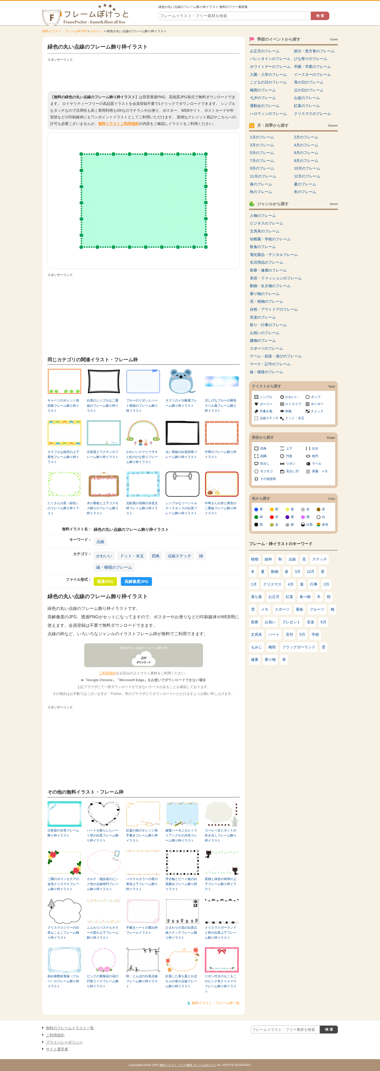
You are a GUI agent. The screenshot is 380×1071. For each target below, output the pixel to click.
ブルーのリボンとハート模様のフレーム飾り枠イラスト (142, 406)
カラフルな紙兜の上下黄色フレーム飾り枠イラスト (63, 457)
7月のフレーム (262, 160)
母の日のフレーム (309, 82)
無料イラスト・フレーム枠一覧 (216, 1003)
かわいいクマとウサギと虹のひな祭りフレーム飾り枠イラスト (142, 457)
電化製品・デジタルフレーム (274, 254)
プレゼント (291, 622)
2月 (327, 584)
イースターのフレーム (312, 74)
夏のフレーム (305, 184)
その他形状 (268, 479)
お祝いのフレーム (264, 333)
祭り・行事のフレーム (268, 325)
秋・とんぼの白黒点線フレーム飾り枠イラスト (142, 981)
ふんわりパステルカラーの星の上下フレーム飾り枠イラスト (102, 933)
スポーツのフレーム (266, 348)
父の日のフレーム (309, 90)
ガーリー (266, 404)
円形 (289, 456)
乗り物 (270, 659)
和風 (288, 411)
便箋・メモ (320, 471)
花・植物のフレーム (266, 301)
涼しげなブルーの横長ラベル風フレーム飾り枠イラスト (220, 406)
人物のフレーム (263, 215)
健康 (254, 659)
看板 (299, 609)
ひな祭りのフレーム (310, 59)
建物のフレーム (263, 340)
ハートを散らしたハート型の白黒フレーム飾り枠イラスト (102, 836)
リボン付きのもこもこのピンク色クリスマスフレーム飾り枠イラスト (220, 983)
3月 (298, 571)
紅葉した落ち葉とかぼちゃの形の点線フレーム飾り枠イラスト (181, 981)
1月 (254, 584)
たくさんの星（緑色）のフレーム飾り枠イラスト (63, 508)
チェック (317, 411)
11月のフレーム (263, 176)
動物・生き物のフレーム (270, 286)
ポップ (315, 397)
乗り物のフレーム (264, 294)
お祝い (270, 622)
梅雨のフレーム (263, 90)
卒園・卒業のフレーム (312, 66)
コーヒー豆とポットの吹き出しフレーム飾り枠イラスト (220, 836)
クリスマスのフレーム (312, 113)
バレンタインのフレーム (270, 59)
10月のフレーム (307, 168)
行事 (313, 584)
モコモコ (266, 471)
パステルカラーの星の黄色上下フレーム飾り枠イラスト (142, 884)
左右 (315, 448)
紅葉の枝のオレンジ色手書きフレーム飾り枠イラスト (142, 836)
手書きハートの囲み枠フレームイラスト (142, 930)
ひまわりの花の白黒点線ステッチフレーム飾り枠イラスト (181, 933)
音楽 (310, 622)
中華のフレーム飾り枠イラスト (220, 454)
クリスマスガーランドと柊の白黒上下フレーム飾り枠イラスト (220, 933)
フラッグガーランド (298, 647)
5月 (302, 634)
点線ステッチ (179, 556)
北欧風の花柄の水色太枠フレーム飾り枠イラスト (142, 508)
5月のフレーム (262, 153)
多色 (325, 524)
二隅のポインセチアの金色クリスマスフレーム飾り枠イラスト (63, 884)
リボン (291, 463)
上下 (289, 448)
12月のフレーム (307, 176)
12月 (311, 571)
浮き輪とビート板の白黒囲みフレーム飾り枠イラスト (181, 884)
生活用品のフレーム (266, 262)
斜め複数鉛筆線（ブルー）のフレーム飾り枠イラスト (63, 981)
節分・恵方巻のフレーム (314, 51)
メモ (264, 609)
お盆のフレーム (307, 98)
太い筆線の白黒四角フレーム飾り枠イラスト (181, 454)
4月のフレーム (306, 145)
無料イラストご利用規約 (118, 123)
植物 (254, 559)
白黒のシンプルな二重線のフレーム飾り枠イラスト (102, 406)
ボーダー (317, 404)
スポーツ (282, 609)
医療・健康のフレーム (268, 270)
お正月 (273, 597)
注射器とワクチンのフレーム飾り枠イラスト (102, 454)
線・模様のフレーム (114, 567)
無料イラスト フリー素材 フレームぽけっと (187, 1065)
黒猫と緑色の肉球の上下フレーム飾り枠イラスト (220, 884)
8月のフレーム (306, 160)
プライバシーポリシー (64, 1042)
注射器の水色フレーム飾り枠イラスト (63, 833)
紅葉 (289, 597)
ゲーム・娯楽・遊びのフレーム (276, 356)
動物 (274, 571)
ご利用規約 (107, 673)
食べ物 (305, 597)
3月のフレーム (262, 145)
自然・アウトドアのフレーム (274, 309)
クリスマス (272, 584)
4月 (291, 584)
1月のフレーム (262, 137)
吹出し (265, 463)
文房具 (256, 634)
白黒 (309, 524)
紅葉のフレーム (307, 106)
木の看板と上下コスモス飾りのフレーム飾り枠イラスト (102, 508)
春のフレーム (261, 184)
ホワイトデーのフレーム (270, 66)
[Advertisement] (144, 75)
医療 (254, 622)
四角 (156, 556)
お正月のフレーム (264, 51)
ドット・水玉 (132, 556)
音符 (289, 634)
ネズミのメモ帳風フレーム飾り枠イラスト (181, 403)
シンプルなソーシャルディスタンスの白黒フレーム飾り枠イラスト (181, 508)
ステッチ (319, 559)
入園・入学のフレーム (268, 74)
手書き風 (266, 411)
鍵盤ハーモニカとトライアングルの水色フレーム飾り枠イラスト (181, 836)
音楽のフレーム (263, 317)
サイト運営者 (57, 1049)
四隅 (263, 456)
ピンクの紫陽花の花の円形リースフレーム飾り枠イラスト (102, 981)
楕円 (315, 456)
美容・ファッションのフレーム (276, 278)
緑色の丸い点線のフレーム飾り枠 (143, 648)
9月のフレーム (262, 168)
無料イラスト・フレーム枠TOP (64, 31)
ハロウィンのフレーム (268, 113)
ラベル (316, 463)
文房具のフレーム (264, 231)
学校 (315, 634)
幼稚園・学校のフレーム (270, 239)
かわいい (96, 31)
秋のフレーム (261, 192)
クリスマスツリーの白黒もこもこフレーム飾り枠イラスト (63, 933)
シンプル (266, 397)
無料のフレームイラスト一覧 (70, 1028)
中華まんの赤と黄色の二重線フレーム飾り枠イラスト (220, 508)
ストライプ (293, 404)
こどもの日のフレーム (268, 82)
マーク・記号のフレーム (270, 364)
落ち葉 (256, 597)
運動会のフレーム (264, 106)
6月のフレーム (306, 153)
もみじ (256, 647)
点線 (100, 541)
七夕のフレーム (263, 98)
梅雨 (272, 647)
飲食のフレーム (263, 247)
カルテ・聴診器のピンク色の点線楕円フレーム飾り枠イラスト (102, 884)
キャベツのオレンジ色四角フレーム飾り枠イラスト (63, 406)
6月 (323, 622)
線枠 (268, 559)
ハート (273, 634)
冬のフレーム (305, 192)
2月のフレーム (306, 137)
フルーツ (317, 609)
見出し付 (292, 471)
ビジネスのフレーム (266, 223)
